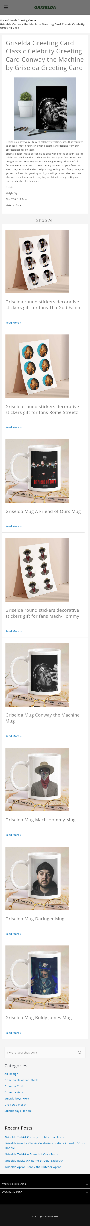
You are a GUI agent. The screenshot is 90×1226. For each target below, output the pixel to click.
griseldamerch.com (49, 1217)
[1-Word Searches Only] (40, 1052)
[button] (6, 7)
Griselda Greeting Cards (21, 20)
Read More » (13, 322)
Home (3, 20)
